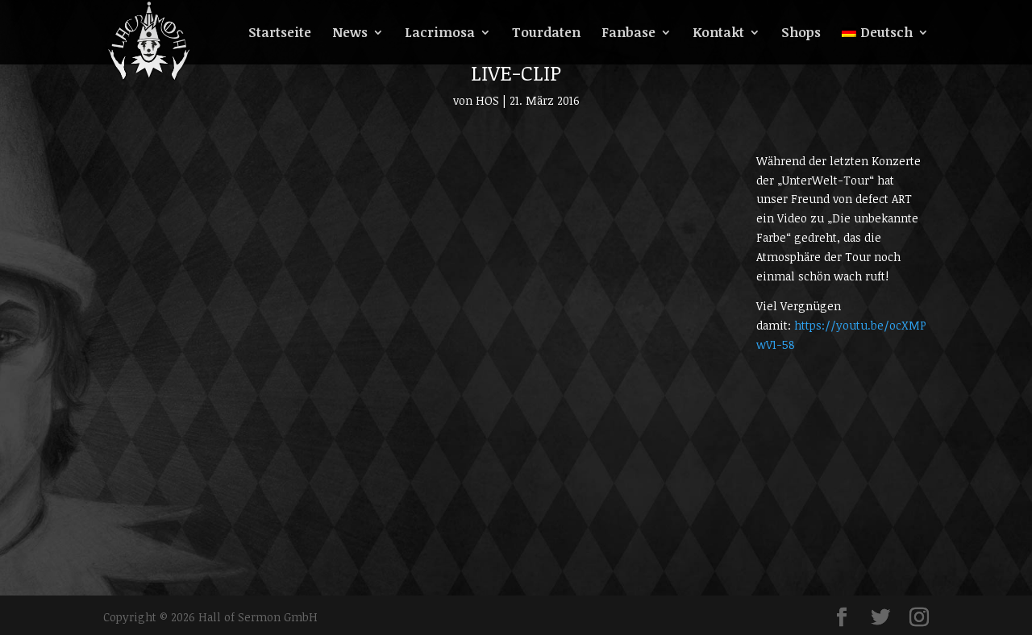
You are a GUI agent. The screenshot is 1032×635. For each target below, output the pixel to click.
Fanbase (628, 34)
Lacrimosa (440, 34)
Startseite (279, 34)
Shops (801, 34)
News (350, 34)
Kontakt (718, 34)
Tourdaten (546, 34)
